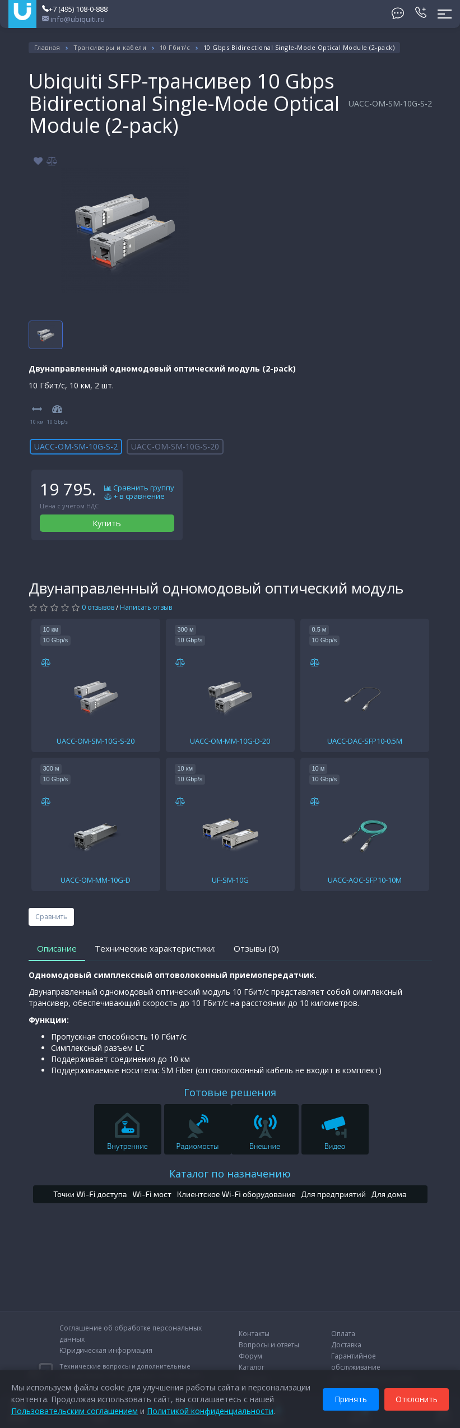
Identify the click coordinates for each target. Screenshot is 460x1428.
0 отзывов (98, 607)
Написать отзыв (146, 607)
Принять (350, 1399)
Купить (106, 522)
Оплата (343, 1333)
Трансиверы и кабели (110, 47)
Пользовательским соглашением (74, 1411)
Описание (57, 948)
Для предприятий (333, 1194)
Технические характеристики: (155, 948)
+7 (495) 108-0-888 (75, 9)
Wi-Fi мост (151, 1194)
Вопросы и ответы (269, 1345)
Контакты (254, 1333)
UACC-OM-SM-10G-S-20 (175, 446)
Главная (47, 47)
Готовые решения (230, 1092)
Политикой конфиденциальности (210, 1411)
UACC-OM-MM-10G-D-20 (230, 741)
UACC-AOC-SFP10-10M (365, 880)
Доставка (346, 1345)
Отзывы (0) (256, 948)
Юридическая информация (105, 1350)
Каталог (251, 1367)
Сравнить (51, 916)
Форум (250, 1356)
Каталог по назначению (230, 1173)
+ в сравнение (134, 496)
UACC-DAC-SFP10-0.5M (364, 741)
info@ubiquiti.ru (73, 19)
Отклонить (417, 1399)
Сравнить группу (139, 488)
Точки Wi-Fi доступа (90, 1194)
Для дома (389, 1194)
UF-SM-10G (230, 880)
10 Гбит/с (175, 47)
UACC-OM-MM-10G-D (96, 880)
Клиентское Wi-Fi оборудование (236, 1194)
